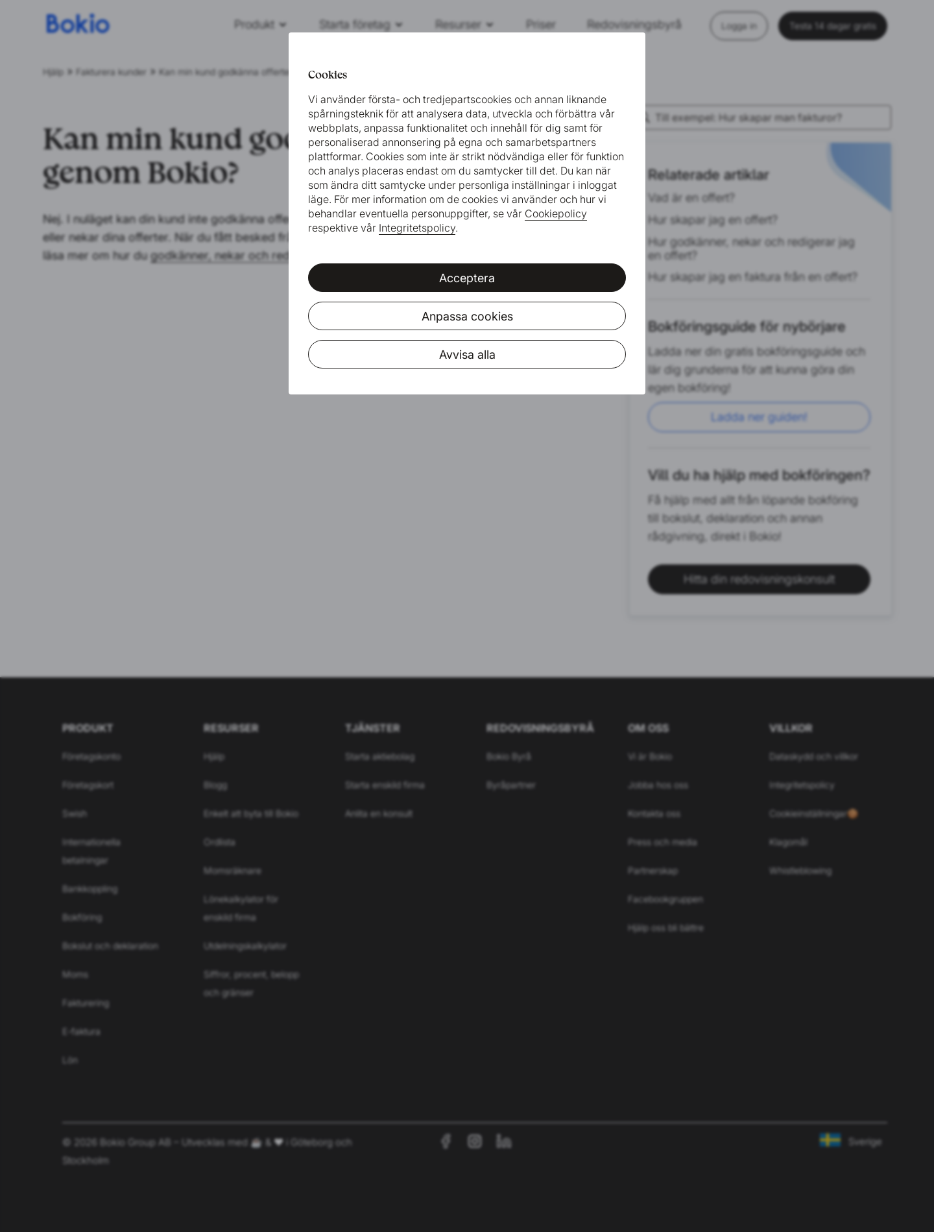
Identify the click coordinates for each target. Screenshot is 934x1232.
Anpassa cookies (467, 316)
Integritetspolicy (417, 227)
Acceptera (467, 278)
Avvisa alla (467, 354)
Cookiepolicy (556, 213)
